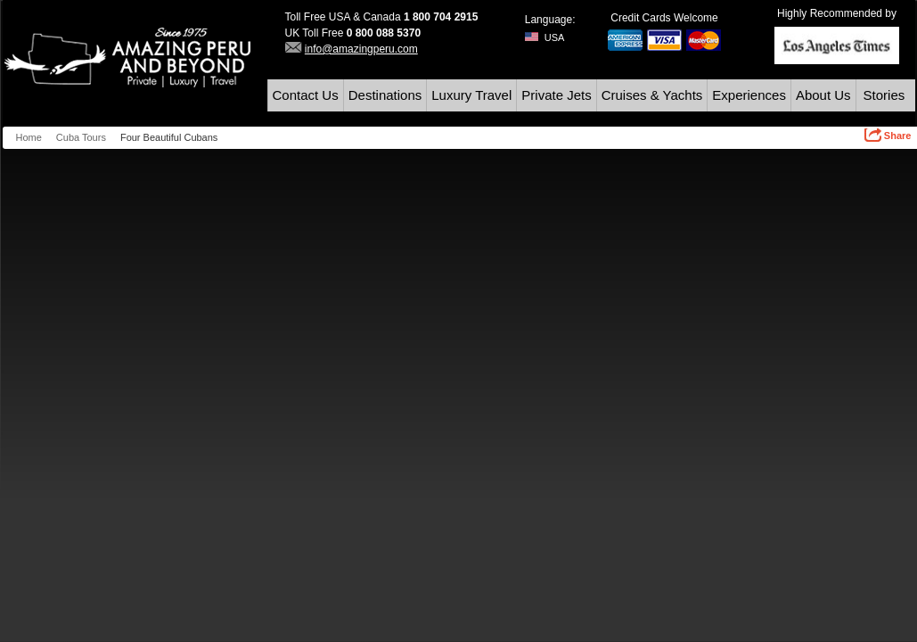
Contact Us (306, 95)
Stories (884, 95)
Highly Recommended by (837, 13)
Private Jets (556, 95)
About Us (823, 95)
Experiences (749, 95)
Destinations (385, 95)
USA (545, 37)
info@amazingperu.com (361, 49)
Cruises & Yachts (652, 95)
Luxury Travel (471, 95)
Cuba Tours (81, 137)
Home (29, 137)
